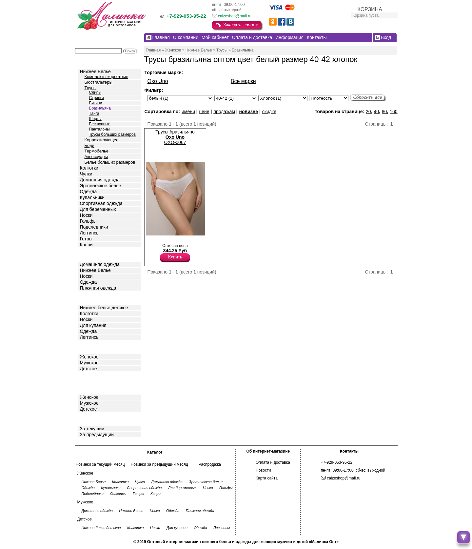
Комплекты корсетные (106, 76)
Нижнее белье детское (104, 307)
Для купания (93, 325)
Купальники (92, 197)
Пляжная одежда (98, 288)
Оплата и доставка (273, 462)
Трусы (91, 87)
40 (376, 111)
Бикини (95, 103)
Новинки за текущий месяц (100, 464)
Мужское (89, 362)
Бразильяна (100, 108)
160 (393, 111)
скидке (269, 111)
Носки (86, 215)
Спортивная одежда (101, 203)
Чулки (86, 173)
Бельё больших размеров (110, 162)
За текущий (92, 428)
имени (188, 111)
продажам (224, 111)
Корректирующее (102, 139)
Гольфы (88, 221)
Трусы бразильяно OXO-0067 (174, 137)
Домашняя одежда (100, 179)
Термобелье (97, 151)
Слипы (95, 92)
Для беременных (98, 209)
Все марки (243, 81)
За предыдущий (97, 434)
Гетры (86, 238)
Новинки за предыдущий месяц (159, 464)
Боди (89, 145)
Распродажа (210, 464)
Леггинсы (90, 232)
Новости (263, 470)
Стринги (96, 97)
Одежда (88, 191)
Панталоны (99, 129)
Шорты (95, 118)
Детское (89, 297)
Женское (89, 356)
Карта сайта (267, 478)
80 (384, 111)
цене (204, 111)
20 (368, 111)
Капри (86, 244)
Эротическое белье (100, 185)
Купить (175, 256)
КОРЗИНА (370, 9)
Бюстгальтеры (98, 82)
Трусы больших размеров (112, 134)
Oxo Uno (158, 81)
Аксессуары (96, 156)
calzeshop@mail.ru (234, 16)
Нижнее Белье (95, 71)
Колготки (89, 168)
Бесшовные (99, 124)
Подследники (94, 227)
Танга (94, 113)
